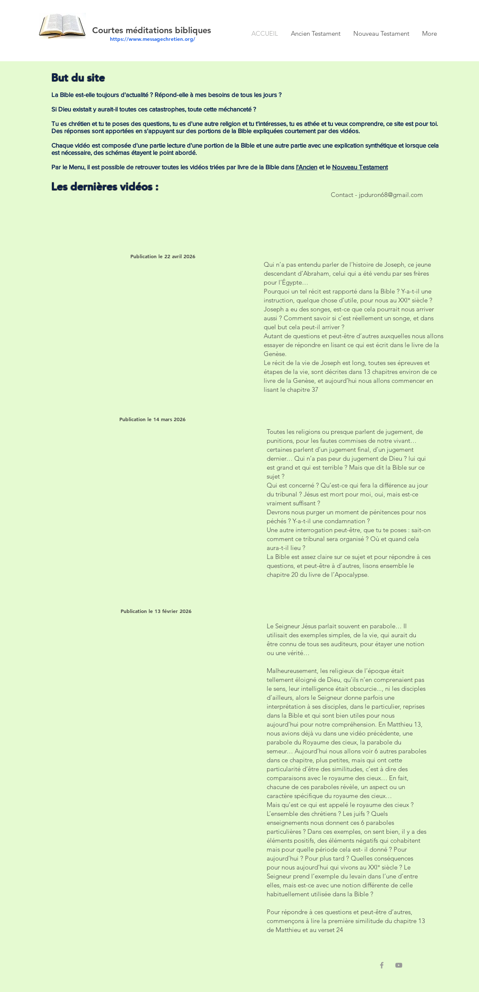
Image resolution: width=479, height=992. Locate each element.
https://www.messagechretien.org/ (152, 38)
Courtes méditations (133, 30)
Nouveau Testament (360, 167)
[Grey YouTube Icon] (398, 965)
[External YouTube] (146, 322)
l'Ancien (306, 167)
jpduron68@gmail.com (391, 195)
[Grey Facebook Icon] (382, 965)
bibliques (193, 30)
